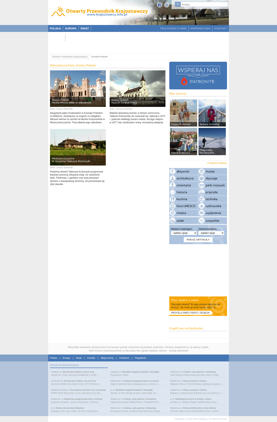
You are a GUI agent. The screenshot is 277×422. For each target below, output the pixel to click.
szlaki (180, 220)
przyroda (212, 192)
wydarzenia (213, 213)
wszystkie (212, 220)
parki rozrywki (215, 185)
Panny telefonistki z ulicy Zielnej (199, 408)
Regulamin (140, 358)
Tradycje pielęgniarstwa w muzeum (141, 381)
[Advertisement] (136, 41)
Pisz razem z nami (185, 300)
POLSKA (55, 28)
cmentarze (184, 185)
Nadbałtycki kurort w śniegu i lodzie (193, 399)
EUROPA (70, 28)
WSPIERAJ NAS (200, 28)
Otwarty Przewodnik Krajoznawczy (70, 56)
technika (211, 199)
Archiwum (124, 358)
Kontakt (91, 358)
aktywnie (183, 171)
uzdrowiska (213, 206)
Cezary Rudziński (64, 109)
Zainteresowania (207, 228)
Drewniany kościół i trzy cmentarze (88, 390)
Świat (78, 358)
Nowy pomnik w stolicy (195, 381)
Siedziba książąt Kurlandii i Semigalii (140, 372)
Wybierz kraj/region (181, 228)
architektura (185, 178)
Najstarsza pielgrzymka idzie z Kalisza (83, 399)
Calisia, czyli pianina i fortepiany (140, 399)
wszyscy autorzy (218, 163)
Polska (53, 358)
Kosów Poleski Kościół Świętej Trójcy (124, 101)
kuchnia (182, 199)
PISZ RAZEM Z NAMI (173, 28)
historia (182, 192)
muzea (210, 171)
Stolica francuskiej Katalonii (70, 408)
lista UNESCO (186, 206)
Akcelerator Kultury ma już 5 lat (78, 372)
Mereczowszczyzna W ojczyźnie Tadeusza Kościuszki (71, 160)
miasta (181, 213)
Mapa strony (107, 358)
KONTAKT (220, 28)
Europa (66, 358)
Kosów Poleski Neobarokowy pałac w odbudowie (71, 101)
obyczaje (211, 178)
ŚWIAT (84, 28)
